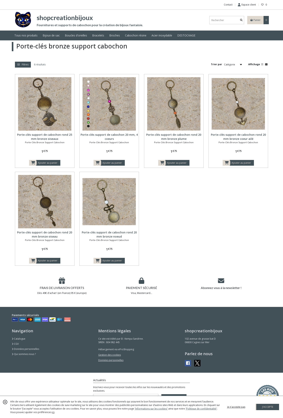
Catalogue (18, 338)
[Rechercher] (241, 20)
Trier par (216, 64)
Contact (228, 4)
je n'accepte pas (236, 407)
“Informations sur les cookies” (151, 408)
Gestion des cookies (109, 355)
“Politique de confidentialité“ (201, 408)
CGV (15, 344)
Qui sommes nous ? (24, 354)
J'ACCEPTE (267, 407)
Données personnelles (25, 349)
